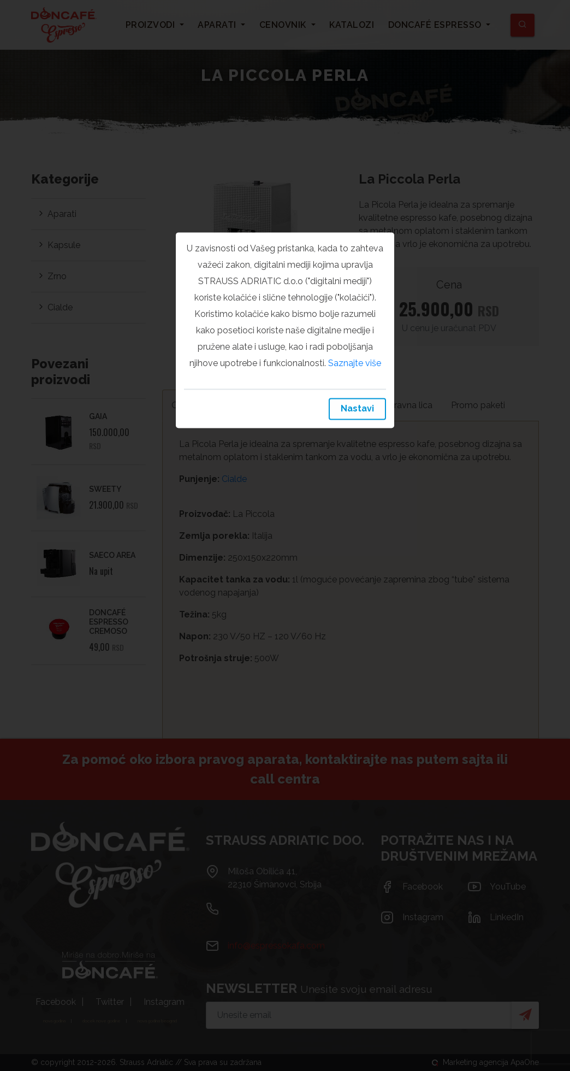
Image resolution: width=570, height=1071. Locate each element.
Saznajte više (354, 363)
